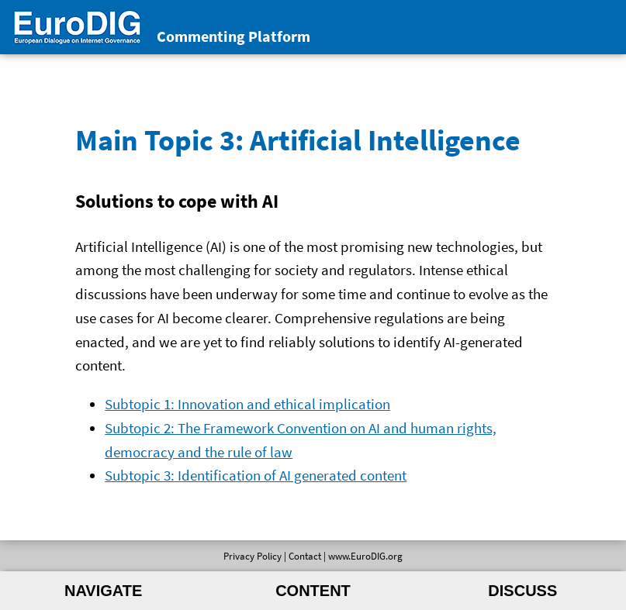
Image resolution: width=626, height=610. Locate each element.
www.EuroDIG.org (365, 556)
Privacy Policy (252, 556)
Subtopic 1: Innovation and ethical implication (247, 404)
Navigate (103, 590)
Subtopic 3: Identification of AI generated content (255, 475)
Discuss (522, 590)
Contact (305, 556)
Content (313, 590)
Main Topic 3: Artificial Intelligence (298, 139)
